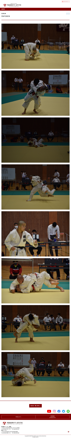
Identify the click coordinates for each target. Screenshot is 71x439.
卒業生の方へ (19, 416)
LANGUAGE (66, 1)
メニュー (68, 5)
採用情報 (53, 417)
